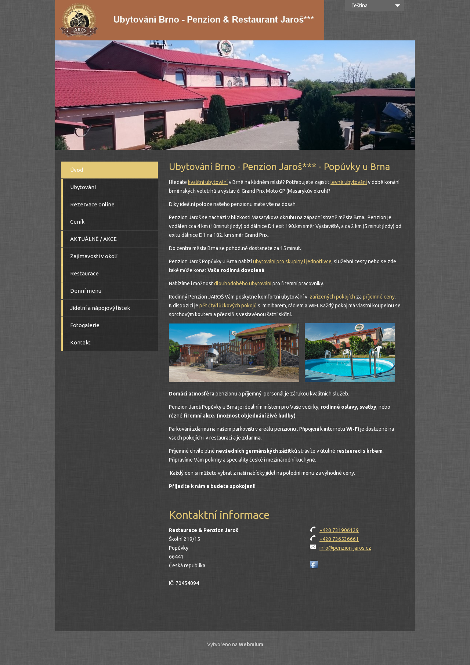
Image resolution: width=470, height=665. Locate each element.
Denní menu (85, 291)
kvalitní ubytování (208, 182)
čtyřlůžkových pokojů (232, 305)
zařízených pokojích (331, 297)
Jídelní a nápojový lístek (100, 308)
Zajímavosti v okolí (94, 256)
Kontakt (80, 342)
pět (203, 305)
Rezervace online (92, 204)
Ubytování (83, 187)
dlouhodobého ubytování (242, 283)
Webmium (251, 644)
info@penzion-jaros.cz (345, 548)
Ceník (77, 221)
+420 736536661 (339, 539)
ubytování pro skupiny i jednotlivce (292, 261)
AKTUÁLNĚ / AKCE (93, 239)
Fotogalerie (85, 325)
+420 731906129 (339, 530)
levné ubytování (348, 182)
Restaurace (84, 273)
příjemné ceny (379, 297)
